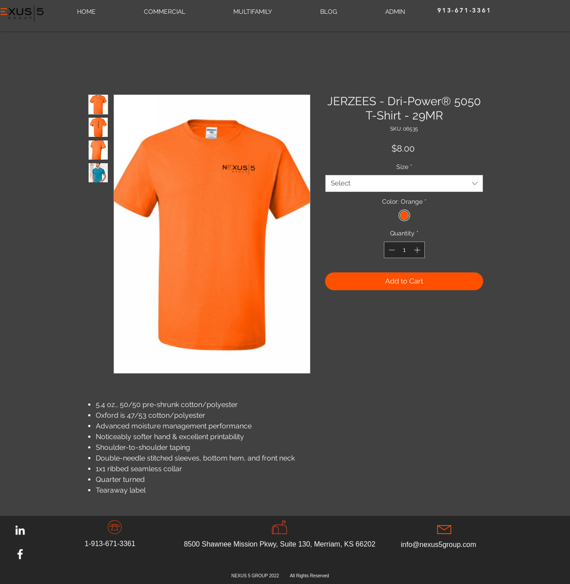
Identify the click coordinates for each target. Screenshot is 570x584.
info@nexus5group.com (438, 544)
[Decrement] (390, 250)
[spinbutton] (404, 250)
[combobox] (404, 183)
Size (404, 166)
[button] (252, 11)
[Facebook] (20, 554)
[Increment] (417, 250)
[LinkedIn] (20, 530)
